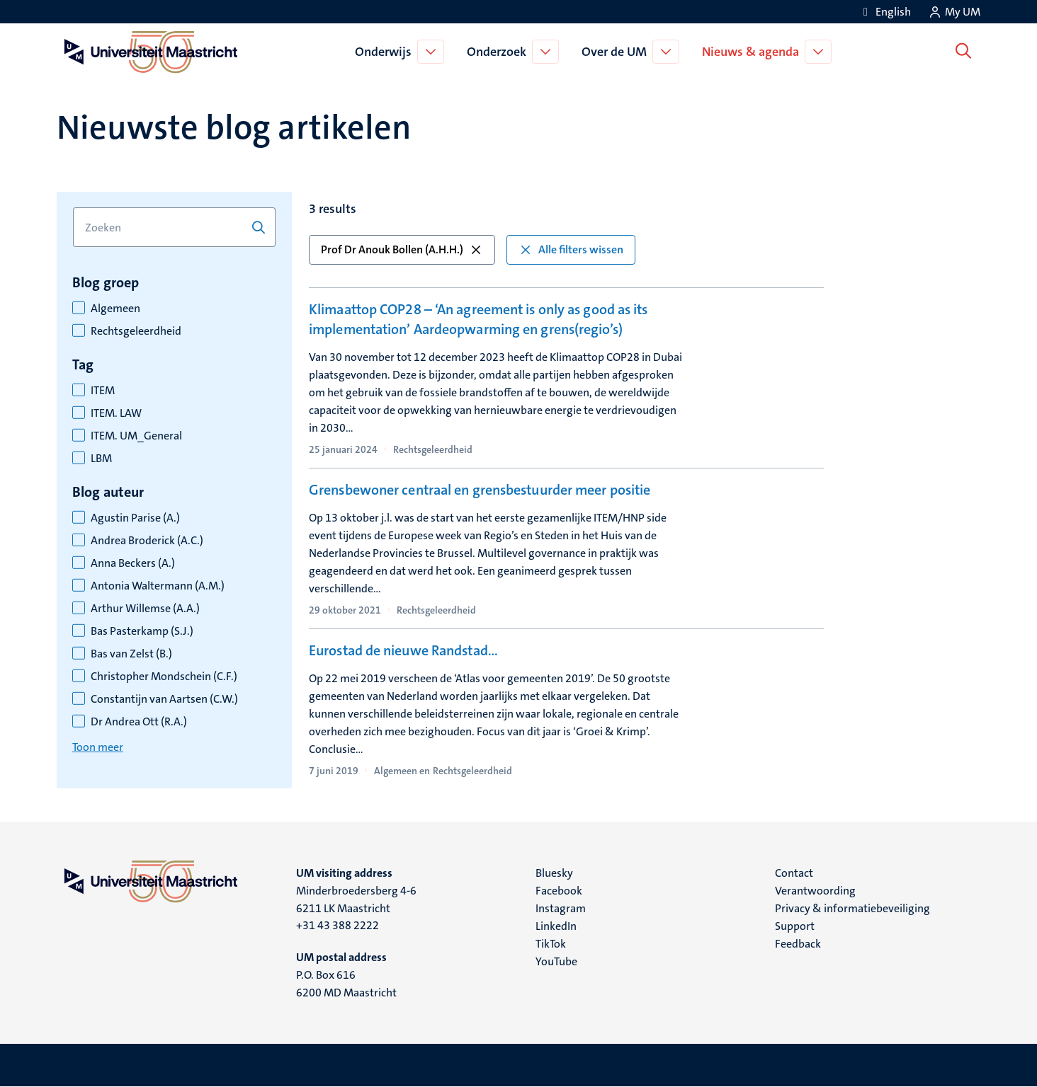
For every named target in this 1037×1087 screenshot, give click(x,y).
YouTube (556, 961)
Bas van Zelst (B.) (131, 654)
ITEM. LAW (116, 413)
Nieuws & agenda (753, 51)
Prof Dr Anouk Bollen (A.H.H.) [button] (402, 249)
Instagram (561, 908)
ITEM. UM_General (136, 436)
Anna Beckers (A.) (133, 563)
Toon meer (97, 747)
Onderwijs (386, 51)
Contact (794, 872)
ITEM (103, 390)
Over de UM (617, 51)
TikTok (551, 943)
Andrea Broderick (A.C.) (147, 540)
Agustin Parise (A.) (135, 518)
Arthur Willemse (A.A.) (145, 608)
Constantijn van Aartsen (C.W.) (164, 699)
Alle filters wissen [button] (570, 249)
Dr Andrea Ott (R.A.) (139, 721)
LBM (101, 458)
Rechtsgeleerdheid (136, 331)
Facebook (559, 890)
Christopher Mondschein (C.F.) (164, 676)
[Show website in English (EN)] (884, 12)
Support (795, 926)
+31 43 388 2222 (337, 925)
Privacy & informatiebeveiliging (852, 908)
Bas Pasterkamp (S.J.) (142, 631)
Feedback (798, 943)
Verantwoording (815, 890)
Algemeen (115, 308)
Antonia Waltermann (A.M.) (158, 586)
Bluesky (554, 872)
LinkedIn (556, 926)
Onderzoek (499, 51)
